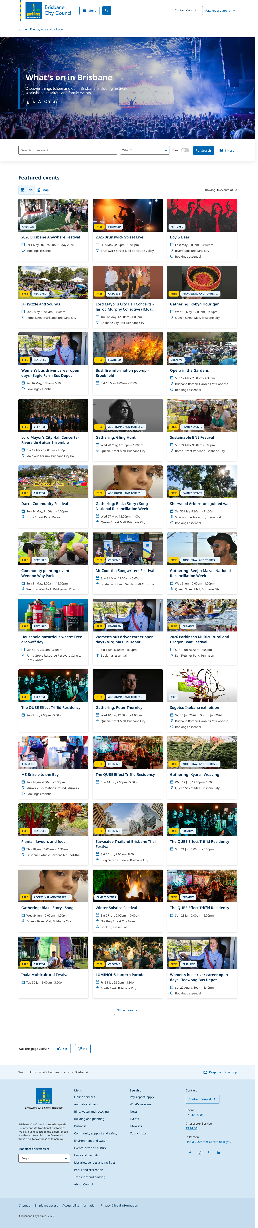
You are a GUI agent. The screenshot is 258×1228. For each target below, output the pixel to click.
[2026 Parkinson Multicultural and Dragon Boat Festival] (202, 632)
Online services (84, 1097)
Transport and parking (89, 1177)
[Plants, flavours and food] (53, 834)
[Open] (166, 150)
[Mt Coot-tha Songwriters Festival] (128, 563)
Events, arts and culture (90, 1148)
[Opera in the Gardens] (202, 363)
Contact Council (185, 10)
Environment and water (90, 1141)
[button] (50, 101)
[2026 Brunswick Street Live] (128, 230)
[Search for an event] (67, 150)
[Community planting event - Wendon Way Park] (53, 563)
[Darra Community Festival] (53, 496)
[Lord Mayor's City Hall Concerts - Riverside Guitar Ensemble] (53, 430)
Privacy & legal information (119, 1205)
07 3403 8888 (195, 1115)
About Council (83, 1184)
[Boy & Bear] (202, 230)
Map (43, 190)
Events (134, 1119)
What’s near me (140, 1104)
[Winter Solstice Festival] (128, 901)
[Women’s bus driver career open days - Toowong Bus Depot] (202, 967)
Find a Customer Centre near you (208, 1142)
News (134, 1111)
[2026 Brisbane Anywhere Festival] (53, 230)
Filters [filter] (226, 150)
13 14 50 (191, 1128)
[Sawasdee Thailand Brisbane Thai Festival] (128, 834)
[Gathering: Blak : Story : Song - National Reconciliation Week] (128, 496)
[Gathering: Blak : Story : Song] (53, 901)
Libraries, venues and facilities (95, 1162)
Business (80, 1126)
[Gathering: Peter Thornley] (128, 700)
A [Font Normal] (28, 102)
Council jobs (138, 1133)
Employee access (46, 1205)
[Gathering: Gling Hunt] (128, 430)
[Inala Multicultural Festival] (53, 967)
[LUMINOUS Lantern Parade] (128, 967)
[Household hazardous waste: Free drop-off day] (53, 632)
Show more (128, 1010)
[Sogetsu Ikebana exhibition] (202, 700)
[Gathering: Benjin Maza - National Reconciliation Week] (202, 563)
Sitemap (24, 1205)
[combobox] (138, 150)
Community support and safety (95, 1133)
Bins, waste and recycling (91, 1111)
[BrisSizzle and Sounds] (53, 297)
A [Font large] (39, 101)
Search (203, 150)
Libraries (136, 1126)
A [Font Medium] (33, 102)
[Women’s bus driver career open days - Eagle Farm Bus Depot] (53, 363)
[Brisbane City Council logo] (46, 10)
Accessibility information (79, 1205)
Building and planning (89, 1119)
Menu (89, 10)
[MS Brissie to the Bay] (53, 767)
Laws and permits (86, 1155)
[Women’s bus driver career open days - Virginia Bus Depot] (128, 632)
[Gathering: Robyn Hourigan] (202, 297)
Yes (62, 1049)
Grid (27, 190)
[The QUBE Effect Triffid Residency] (53, 700)
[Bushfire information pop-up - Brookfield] (128, 363)
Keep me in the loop (220, 1072)
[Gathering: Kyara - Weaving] (202, 767)
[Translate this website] (44, 1158)
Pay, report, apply (220, 10)
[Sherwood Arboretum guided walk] (202, 496)
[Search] (106, 10)
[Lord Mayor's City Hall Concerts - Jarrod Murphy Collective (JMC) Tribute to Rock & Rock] (128, 297)
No (82, 1049)
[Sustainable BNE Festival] (202, 430)
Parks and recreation (88, 1170)
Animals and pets (86, 1104)
